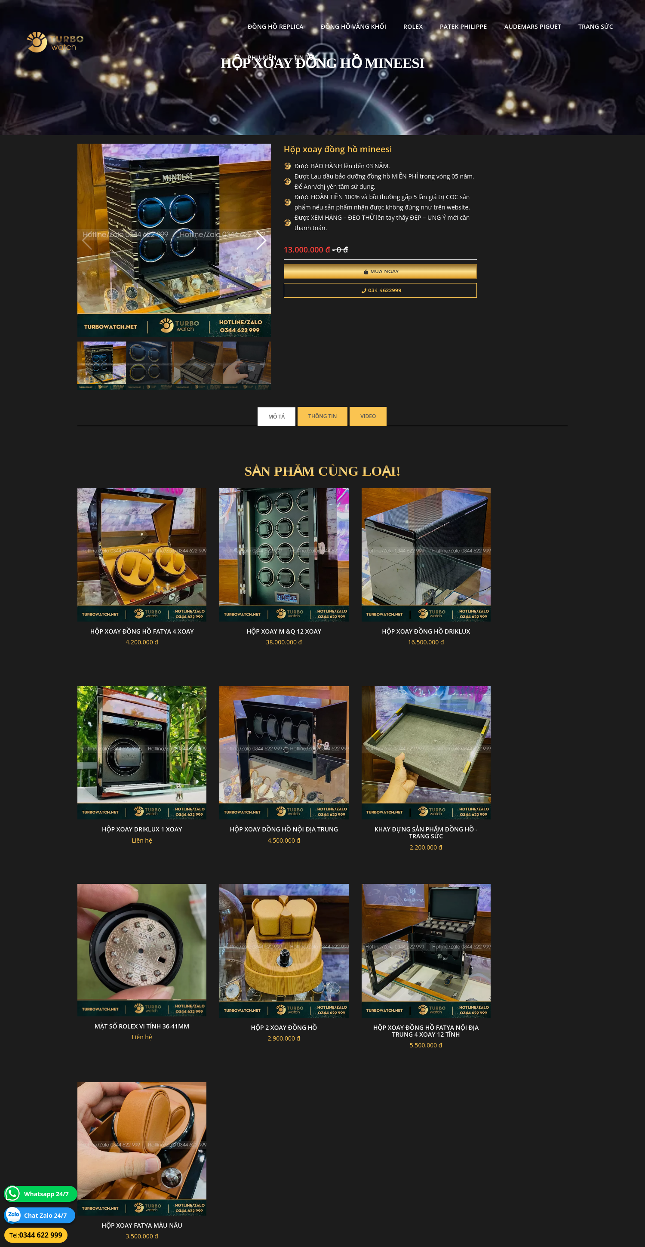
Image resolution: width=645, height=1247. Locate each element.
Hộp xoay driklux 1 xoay (511, 580)
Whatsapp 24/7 (46, 1194)
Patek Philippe (379, 15)
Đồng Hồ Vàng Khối (269, 15)
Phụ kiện (561, 15)
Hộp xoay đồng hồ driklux (385, 580)
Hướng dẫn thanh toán (272, 1149)
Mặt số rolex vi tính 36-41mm (385, 761)
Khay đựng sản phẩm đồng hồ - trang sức (259, 765)
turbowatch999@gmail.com (126, 1169)
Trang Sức (512, 15)
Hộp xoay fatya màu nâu (259, 943)
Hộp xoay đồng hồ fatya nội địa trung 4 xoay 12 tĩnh (134, 946)
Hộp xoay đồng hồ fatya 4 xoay (134, 583)
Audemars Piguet (449, 15)
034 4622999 (334, 304)
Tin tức (605, 15)
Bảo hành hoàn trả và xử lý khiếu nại (387, 1138)
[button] (229, 227)
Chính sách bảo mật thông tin (280, 1138)
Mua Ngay (334, 285)
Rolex (329, 15)
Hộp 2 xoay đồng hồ (511, 761)
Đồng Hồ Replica (192, 15)
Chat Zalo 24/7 (45, 1215)
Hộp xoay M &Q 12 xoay (259, 580)
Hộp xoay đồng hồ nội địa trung (134, 765)
